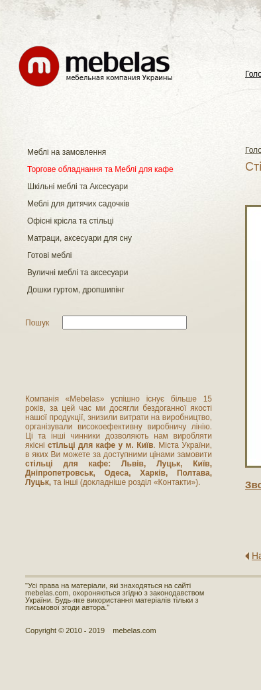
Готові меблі (49, 255)
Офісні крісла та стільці (70, 221)
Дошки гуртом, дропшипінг (76, 289)
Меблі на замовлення (66, 152)
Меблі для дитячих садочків (78, 203)
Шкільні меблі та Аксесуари (77, 186)
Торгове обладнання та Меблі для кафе (100, 169)
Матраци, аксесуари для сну (79, 238)
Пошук (37, 322)
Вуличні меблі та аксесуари (77, 272)
